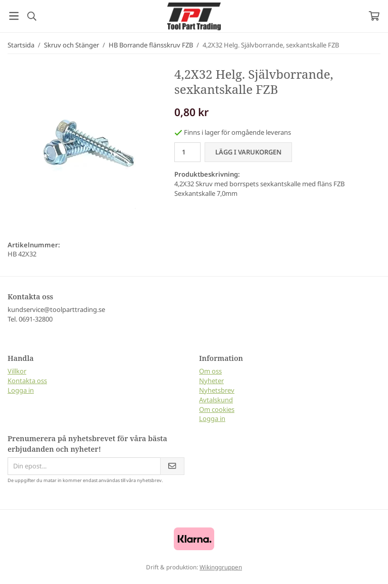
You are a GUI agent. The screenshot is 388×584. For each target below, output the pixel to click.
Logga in (21, 390)
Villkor (17, 371)
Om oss (210, 371)
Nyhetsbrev (216, 390)
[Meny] (14, 16)
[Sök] (31, 16)
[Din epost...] (84, 466)
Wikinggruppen (221, 567)
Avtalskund (216, 399)
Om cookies (216, 409)
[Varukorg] (374, 16)
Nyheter (211, 380)
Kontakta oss (27, 380)
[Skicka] (172, 466)
